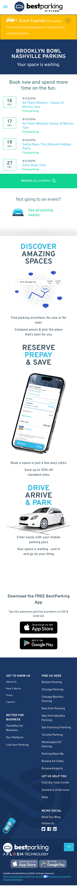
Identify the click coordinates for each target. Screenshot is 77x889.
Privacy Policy (35, 876)
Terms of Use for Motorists (15, 876)
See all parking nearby (40, 212)
